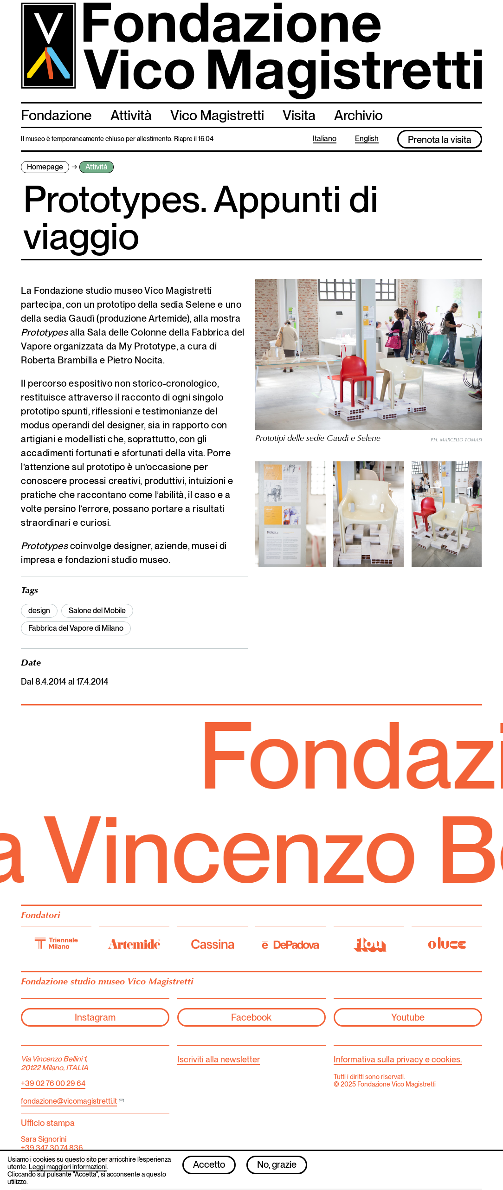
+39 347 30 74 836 (52, 1148)
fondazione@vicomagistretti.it (69, 1101)
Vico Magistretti (217, 115)
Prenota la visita (439, 139)
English (367, 139)
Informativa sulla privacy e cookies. (398, 1059)
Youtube (408, 1017)
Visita (299, 115)
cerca (473, 114)
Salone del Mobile (97, 610)
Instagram (95, 1017)
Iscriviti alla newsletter (218, 1059)
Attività (131, 115)
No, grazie (277, 1164)
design (39, 610)
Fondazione (56, 115)
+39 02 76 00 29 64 (53, 1083)
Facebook (251, 1017)
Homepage (45, 166)
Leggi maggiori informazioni (68, 1167)
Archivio (358, 115)
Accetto (209, 1164)
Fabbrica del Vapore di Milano (75, 628)
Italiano (324, 139)
